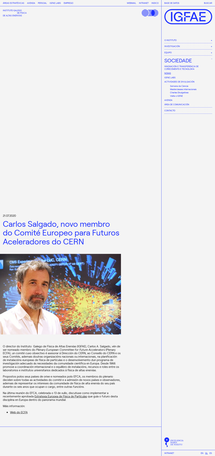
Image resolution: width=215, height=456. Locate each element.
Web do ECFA (19, 412)
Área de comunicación (176, 104)
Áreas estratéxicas (13, 3)
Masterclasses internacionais (183, 89)
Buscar (208, 3)
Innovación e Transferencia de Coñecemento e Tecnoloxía (181, 67)
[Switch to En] (202, 453)
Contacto (169, 110)
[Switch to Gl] (206, 453)
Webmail (131, 3)
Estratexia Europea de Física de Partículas (61, 396)
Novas (167, 73)
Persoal (42, 3)
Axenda (168, 100)
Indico (155, 3)
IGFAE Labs (170, 77)
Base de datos (171, 3)
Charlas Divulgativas (179, 92)
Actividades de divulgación (179, 81)
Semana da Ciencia (179, 86)
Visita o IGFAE (176, 95)
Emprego (68, 3)
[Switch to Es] (211, 453)
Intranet (169, 453)
